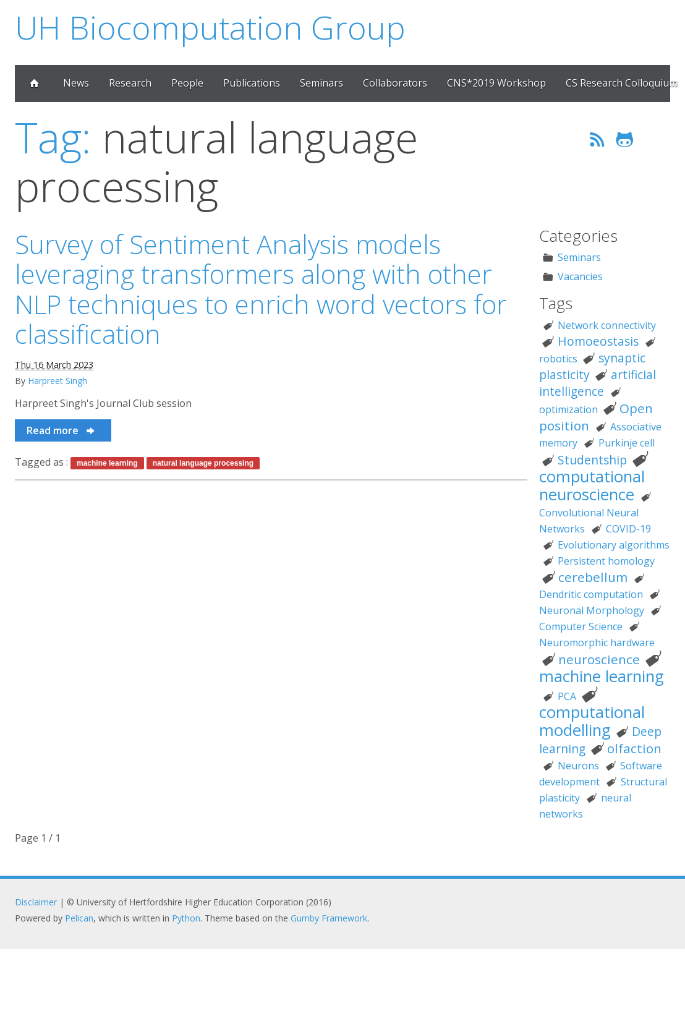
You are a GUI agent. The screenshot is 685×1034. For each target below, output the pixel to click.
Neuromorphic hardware (597, 642)
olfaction (634, 748)
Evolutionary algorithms (614, 545)
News (76, 83)
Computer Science (581, 626)
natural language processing (203, 463)
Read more (61, 430)
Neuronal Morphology (591, 610)
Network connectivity (607, 325)
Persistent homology (606, 561)
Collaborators (395, 83)
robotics (558, 358)
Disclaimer (36, 902)
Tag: (53, 137)
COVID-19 (628, 529)
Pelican (79, 918)
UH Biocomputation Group (210, 27)
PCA (567, 696)
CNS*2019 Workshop (496, 83)
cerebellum (593, 577)
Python (186, 918)
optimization (568, 409)
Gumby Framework (329, 918)
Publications (251, 83)
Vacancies (580, 276)
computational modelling (592, 721)
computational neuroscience (592, 485)
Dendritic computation (591, 594)
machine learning (107, 463)
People (187, 83)
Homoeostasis (598, 341)
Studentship (592, 459)
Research (130, 83)
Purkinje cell (626, 443)
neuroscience (599, 659)
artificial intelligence (597, 383)
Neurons (578, 765)
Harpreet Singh (57, 381)
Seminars (321, 83)
